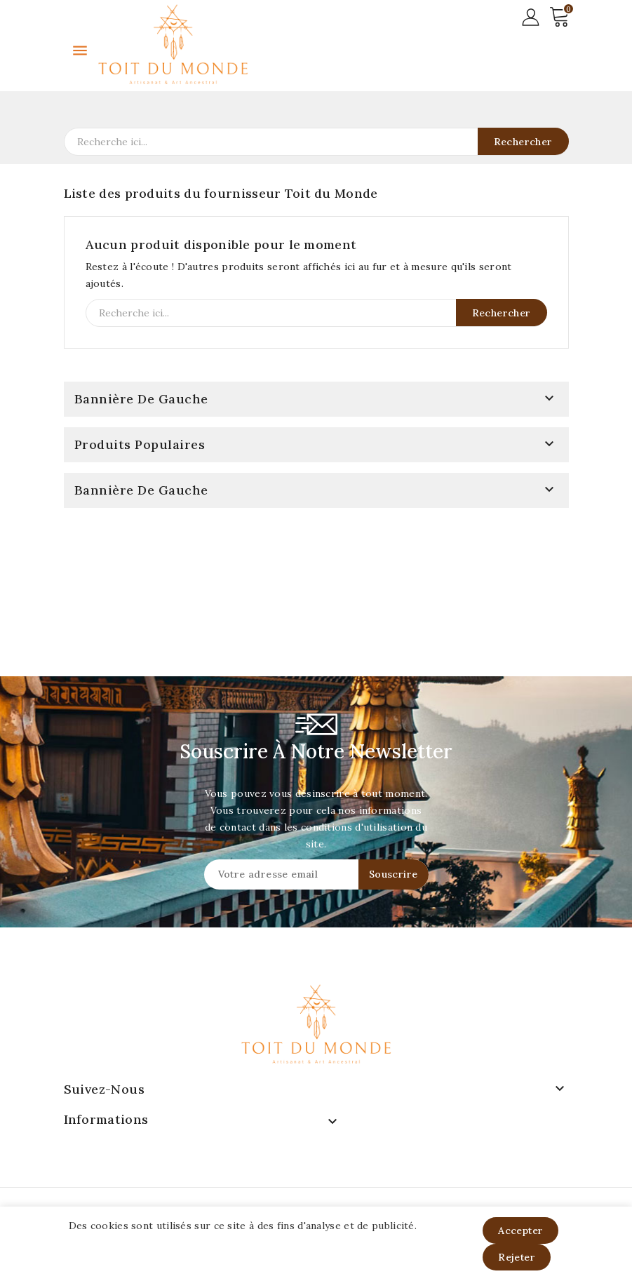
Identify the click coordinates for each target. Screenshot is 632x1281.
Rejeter (516, 1257)
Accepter (520, 1230)
